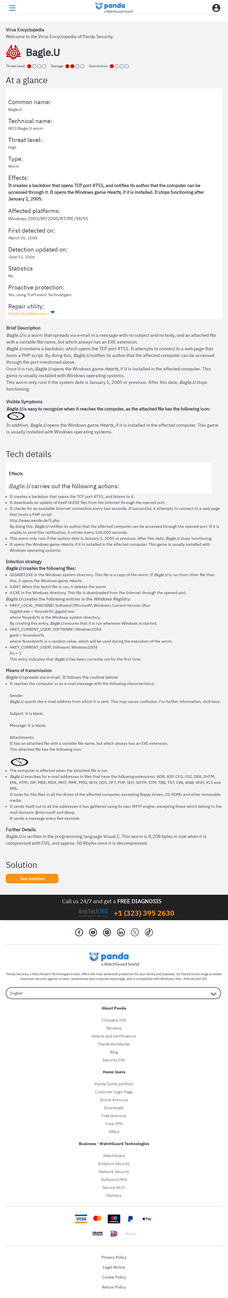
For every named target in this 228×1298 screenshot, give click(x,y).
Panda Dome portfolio (114, 1083)
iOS (204, 979)
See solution (32, 878)
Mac (178, 979)
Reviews (114, 1027)
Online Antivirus (114, 1099)
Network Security (114, 1171)
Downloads (114, 1107)
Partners (113, 1195)
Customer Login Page (114, 1091)
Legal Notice (114, 1267)
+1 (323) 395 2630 (144, 913)
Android (189, 979)
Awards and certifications (114, 1035)
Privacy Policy (114, 1257)
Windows (167, 979)
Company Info (114, 1020)
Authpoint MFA (114, 1179)
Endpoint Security (113, 1163)
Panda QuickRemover (27, 313)
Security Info (114, 1059)
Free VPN (114, 1123)
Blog (114, 1051)
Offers (114, 1131)
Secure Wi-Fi (114, 1187)
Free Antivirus (114, 1115)
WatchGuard (114, 1155)
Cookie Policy (114, 1277)
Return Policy (114, 1287)
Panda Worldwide (114, 1043)
